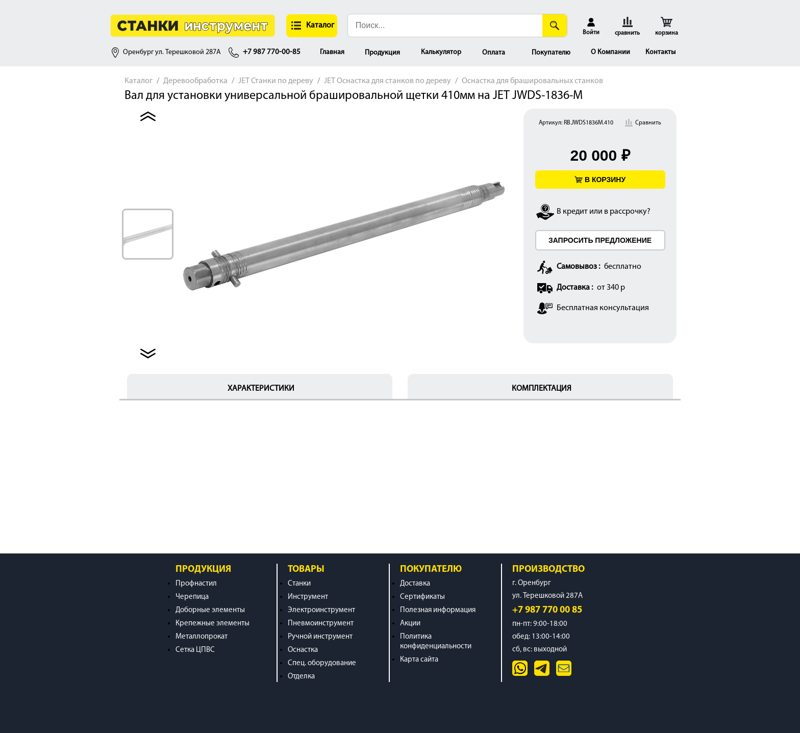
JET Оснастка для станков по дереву (387, 81)
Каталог (138, 81)
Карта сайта (419, 660)
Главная (332, 52)
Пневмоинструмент (321, 623)
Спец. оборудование (322, 663)
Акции (410, 623)
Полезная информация (438, 610)
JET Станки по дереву (275, 81)
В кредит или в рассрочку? (604, 212)
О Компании (610, 52)
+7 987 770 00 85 (547, 610)
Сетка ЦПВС (195, 650)
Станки (299, 584)
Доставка (415, 584)
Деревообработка (195, 81)
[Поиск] (554, 25)
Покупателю (551, 53)
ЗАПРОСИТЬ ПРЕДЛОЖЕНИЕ (600, 240)
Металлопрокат (202, 637)
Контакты (660, 52)
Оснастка (303, 650)
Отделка (301, 676)
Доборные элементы (210, 610)
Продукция (382, 53)
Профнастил (196, 584)
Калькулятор (441, 52)
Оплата (493, 53)
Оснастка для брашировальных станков (532, 81)
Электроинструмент (321, 610)
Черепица (192, 597)
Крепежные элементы (212, 623)
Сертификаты (422, 597)
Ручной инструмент (320, 637)
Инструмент (308, 597)
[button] (311, 25)
